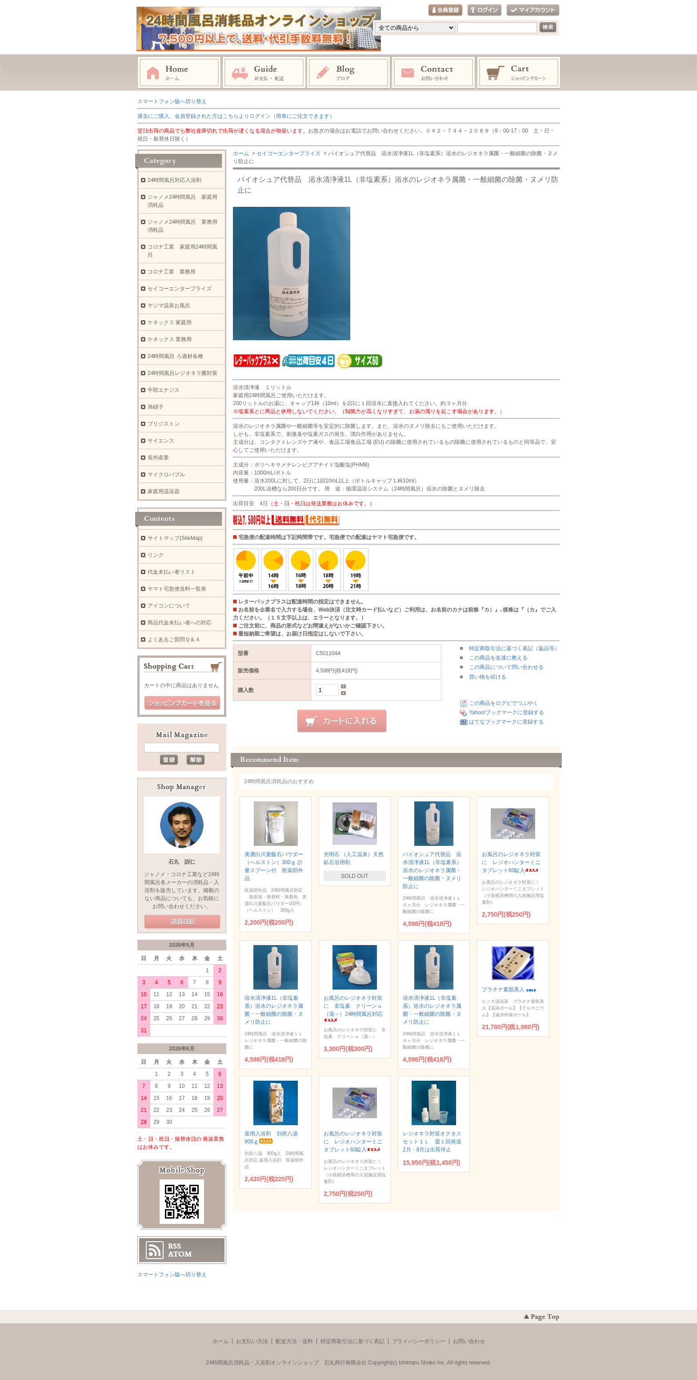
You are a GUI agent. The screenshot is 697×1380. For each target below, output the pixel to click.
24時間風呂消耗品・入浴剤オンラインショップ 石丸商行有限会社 (286, 1363)
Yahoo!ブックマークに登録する (506, 712)
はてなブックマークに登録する (506, 722)
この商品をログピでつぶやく (503, 703)
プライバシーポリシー (418, 1341)
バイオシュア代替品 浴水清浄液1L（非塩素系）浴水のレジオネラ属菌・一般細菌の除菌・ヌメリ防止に (432, 870)
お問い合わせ (434, 73)
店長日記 (182, 922)
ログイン (484, 10)
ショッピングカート (519, 73)
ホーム (179, 73)
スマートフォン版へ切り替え (172, 101)
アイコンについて (169, 606)
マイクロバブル (166, 474)
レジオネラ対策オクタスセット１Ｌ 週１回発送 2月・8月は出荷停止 (435, 1142)
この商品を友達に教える (498, 658)
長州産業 (158, 458)
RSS (174, 1246)
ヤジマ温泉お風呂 (169, 305)
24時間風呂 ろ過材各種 (175, 356)
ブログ (349, 73)
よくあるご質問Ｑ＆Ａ (174, 639)
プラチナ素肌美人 (510, 989)
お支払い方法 (252, 1341)
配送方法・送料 (294, 1341)
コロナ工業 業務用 (172, 272)
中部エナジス (164, 390)
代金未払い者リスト (172, 572)
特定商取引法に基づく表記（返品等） (514, 648)
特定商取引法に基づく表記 (352, 1341)
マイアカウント (533, 10)
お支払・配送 (264, 73)
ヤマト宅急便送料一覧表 (177, 589)
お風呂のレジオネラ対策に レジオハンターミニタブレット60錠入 (511, 862)
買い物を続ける (487, 677)
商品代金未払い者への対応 (180, 623)
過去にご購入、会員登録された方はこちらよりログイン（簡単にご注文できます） (236, 116)
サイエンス (161, 441)
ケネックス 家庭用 (170, 322)
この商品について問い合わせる (506, 667)
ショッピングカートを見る (182, 703)
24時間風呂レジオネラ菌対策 (182, 373)
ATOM (180, 1254)
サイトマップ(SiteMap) (175, 538)
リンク (156, 555)
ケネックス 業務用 (170, 339)
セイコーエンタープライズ (288, 153)
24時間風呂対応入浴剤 (174, 180)
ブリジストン (164, 424)
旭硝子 (156, 407)
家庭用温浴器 (164, 491)
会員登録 (445, 10)
